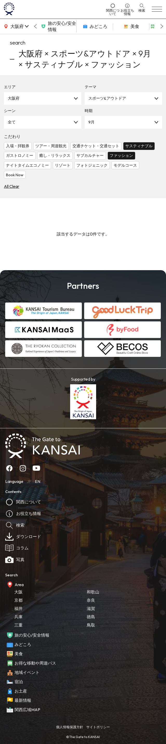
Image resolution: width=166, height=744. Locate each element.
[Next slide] (162, 26)
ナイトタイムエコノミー (27, 165)
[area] (15, 26)
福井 (18, 608)
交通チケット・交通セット (95, 145)
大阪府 (13, 98)
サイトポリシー (98, 727)
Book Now (14, 174)
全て (12, 122)
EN (37, 481)
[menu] (157, 9)
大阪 (18, 591)
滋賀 (91, 608)
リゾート (62, 165)
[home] (53, 9)
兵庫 (18, 616)
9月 (91, 122)
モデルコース (125, 165)
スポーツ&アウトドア (107, 98)
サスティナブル (138, 145)
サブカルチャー (90, 155)
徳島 (91, 616)
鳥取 (91, 625)
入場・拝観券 (17, 145)
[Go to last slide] (35, 26)
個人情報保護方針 (69, 727)
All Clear (11, 186)
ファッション (121, 155)
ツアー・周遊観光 (51, 145)
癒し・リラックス (54, 155)
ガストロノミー (19, 155)
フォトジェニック (92, 165)
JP (29, 481)
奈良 (91, 600)
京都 (18, 600)
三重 (18, 625)
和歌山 (93, 591)
